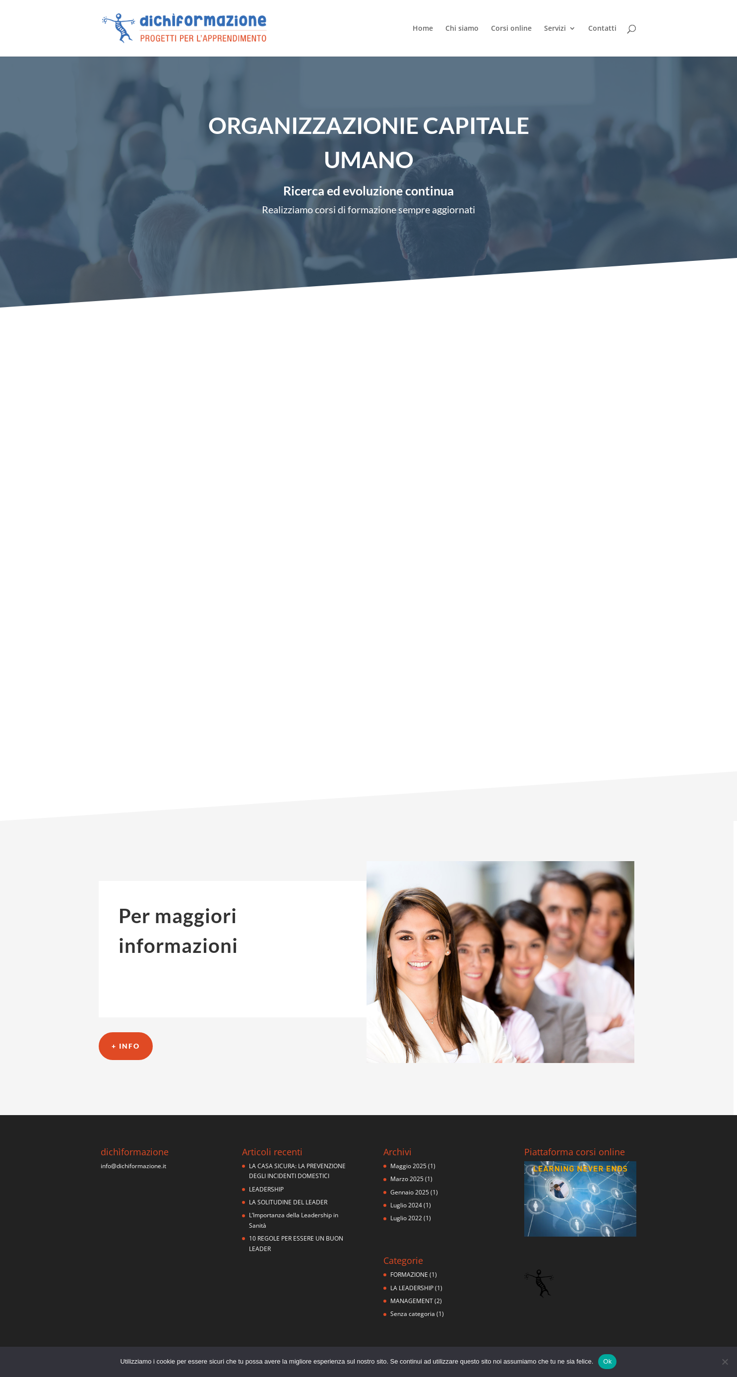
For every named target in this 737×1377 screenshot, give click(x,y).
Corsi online (511, 29)
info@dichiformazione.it (133, 1166)
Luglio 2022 (406, 1218)
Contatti (602, 29)
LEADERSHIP (266, 1189)
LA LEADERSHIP (411, 1288)
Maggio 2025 (408, 1166)
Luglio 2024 (406, 1205)
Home (423, 29)
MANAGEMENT (411, 1301)
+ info (126, 1046)
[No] (725, 1362)
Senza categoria (412, 1314)
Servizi (555, 29)
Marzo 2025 (407, 1179)
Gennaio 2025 (409, 1192)
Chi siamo (462, 29)
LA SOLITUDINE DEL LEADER (288, 1202)
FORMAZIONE (409, 1274)
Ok (607, 1361)
